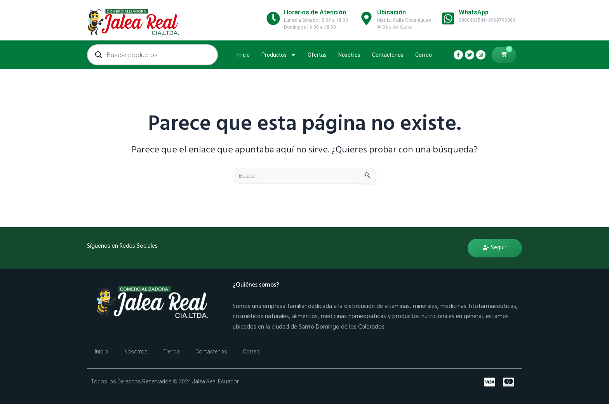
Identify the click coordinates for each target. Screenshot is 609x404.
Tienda (171, 351)
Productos (278, 54)
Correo (423, 55)
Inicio (243, 55)
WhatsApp (474, 12)
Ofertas (317, 55)
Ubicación (391, 12)
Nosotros (349, 55)
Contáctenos (388, 55)
